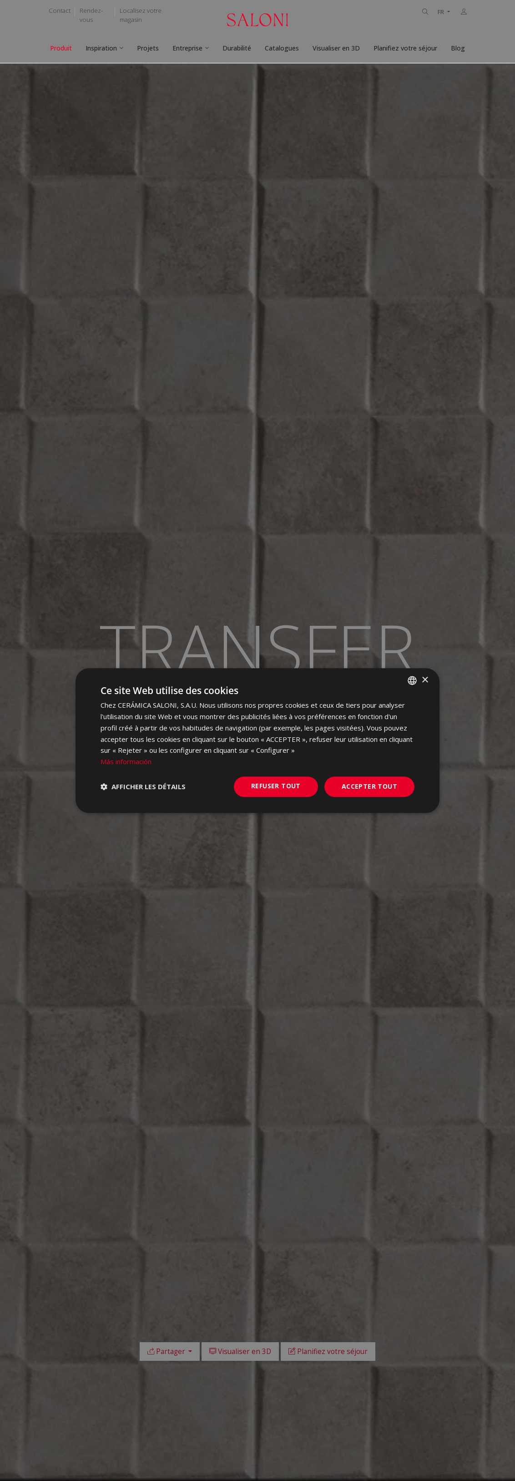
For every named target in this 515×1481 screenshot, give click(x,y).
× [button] (424, 680)
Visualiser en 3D (336, 48)
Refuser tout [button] (276, 785)
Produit (61, 48)
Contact (60, 10)
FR (441, 12)
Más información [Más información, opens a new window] (126, 761)
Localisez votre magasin (141, 15)
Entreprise (187, 48)
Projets (148, 48)
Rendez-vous (91, 15)
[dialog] (257, 740)
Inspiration (101, 48)
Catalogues (282, 48)
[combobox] (412, 680)
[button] (143, 786)
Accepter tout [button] (369, 786)
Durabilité (236, 48)
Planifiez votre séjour (405, 48)
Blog (458, 48)
